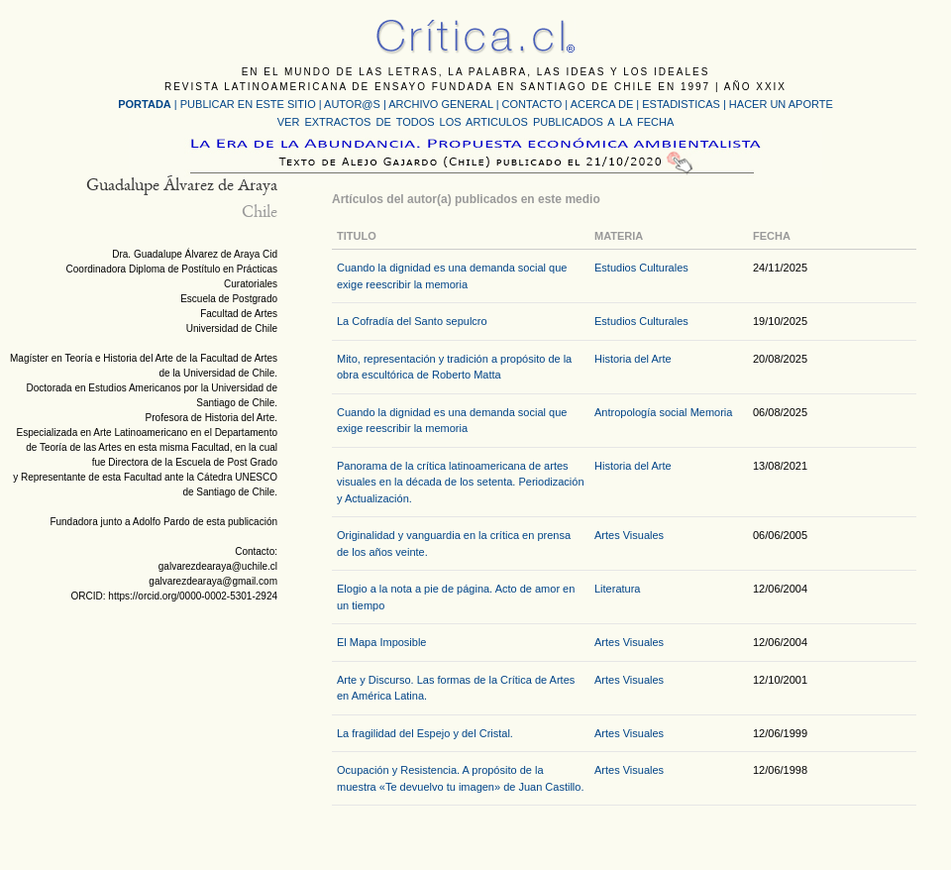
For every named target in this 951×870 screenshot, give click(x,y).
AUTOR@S (353, 104)
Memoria (711, 412)
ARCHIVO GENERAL (440, 104)
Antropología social (640, 412)
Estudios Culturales (641, 267)
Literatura (617, 589)
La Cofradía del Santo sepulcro (412, 321)
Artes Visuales (629, 535)
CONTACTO (532, 104)
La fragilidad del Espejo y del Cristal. (425, 733)
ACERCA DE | (607, 104)
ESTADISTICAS (681, 104)
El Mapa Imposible (382, 642)
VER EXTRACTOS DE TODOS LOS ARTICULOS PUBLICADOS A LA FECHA (475, 122)
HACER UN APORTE (781, 104)
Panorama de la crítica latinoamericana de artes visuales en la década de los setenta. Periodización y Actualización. (460, 482)
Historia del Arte (633, 359)
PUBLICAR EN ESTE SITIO (248, 104)
